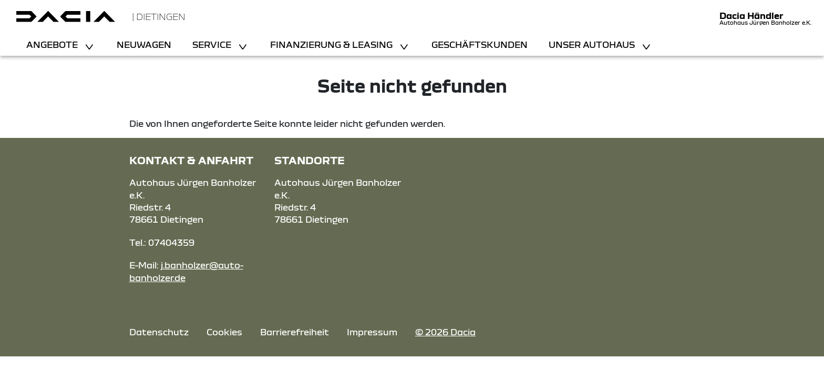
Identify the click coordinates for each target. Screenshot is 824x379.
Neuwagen (144, 44)
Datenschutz (159, 332)
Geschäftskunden (479, 44)
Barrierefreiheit (294, 332)
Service (212, 44)
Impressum (372, 332)
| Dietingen (159, 17)
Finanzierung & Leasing (332, 44)
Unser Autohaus (593, 44)
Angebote (53, 44)
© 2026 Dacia (445, 332)
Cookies (224, 332)
